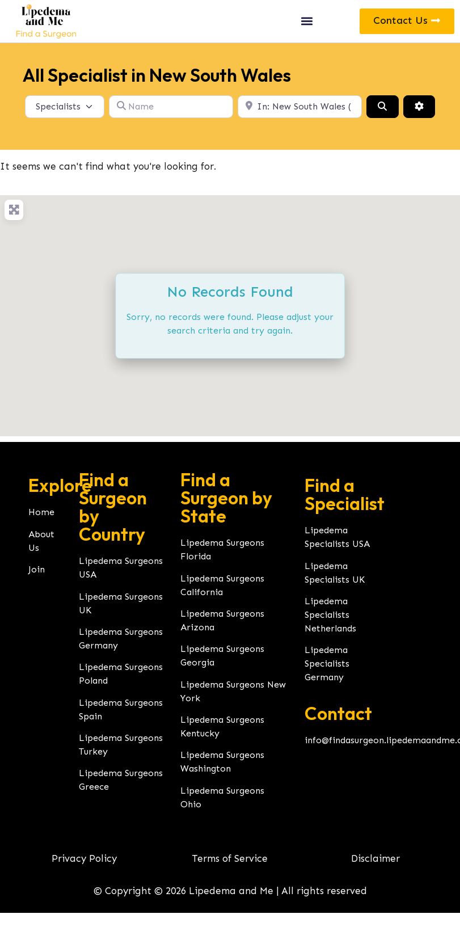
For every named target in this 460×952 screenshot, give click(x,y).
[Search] (382, 106)
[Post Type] (64, 106)
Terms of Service (230, 858)
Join (36, 569)
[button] (307, 21)
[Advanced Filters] (419, 106)
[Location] (300, 106)
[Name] (171, 106)
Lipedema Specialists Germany (327, 664)
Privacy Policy (84, 858)
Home (41, 512)
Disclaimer (375, 858)
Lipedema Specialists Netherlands (330, 615)
